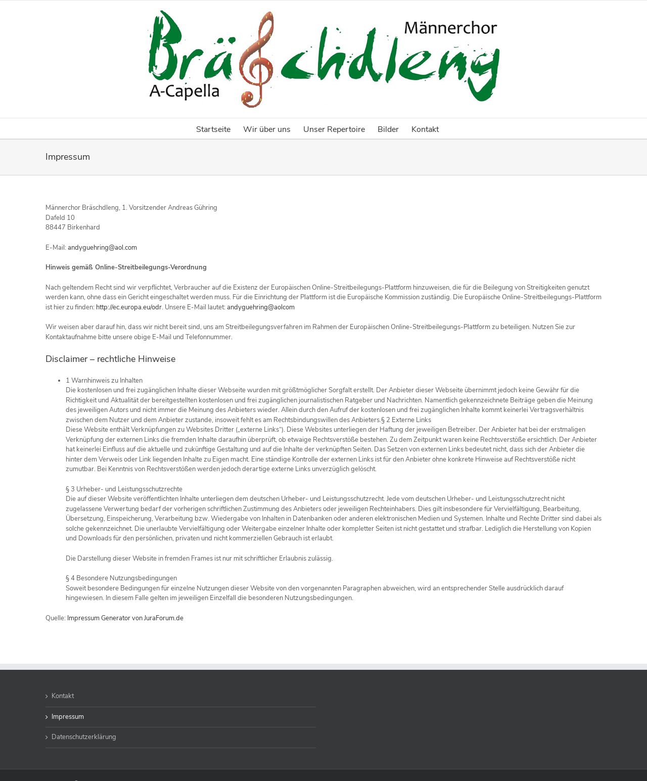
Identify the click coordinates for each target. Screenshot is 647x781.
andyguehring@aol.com (102, 247)
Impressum (68, 716)
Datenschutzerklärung (84, 737)
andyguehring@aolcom (261, 307)
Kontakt (63, 696)
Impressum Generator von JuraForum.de (125, 618)
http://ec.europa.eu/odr (129, 307)
